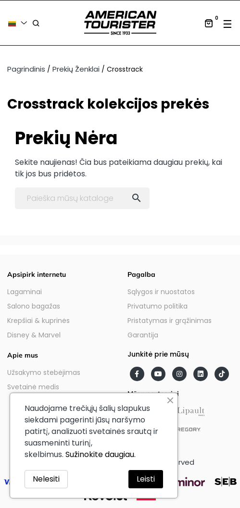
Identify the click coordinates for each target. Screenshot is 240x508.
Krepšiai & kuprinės (38, 320)
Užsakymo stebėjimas (43, 372)
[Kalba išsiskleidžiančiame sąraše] (19, 23)
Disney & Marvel (34, 335)
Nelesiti (46, 478)
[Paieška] (82, 198)
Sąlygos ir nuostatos (161, 292)
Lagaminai (24, 292)
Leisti (146, 478)
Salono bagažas (33, 306)
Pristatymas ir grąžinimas (169, 320)
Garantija (142, 335)
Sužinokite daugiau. (100, 454)
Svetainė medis (33, 387)
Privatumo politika (157, 306)
